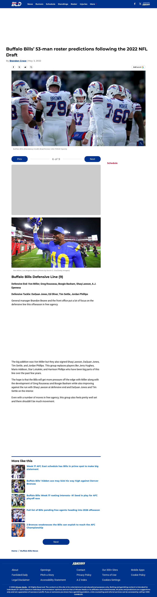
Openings (45, 569)
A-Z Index (82, 579)
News (30, 4)
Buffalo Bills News (29, 551)
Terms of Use (109, 574)
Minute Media (21, 587)
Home (14, 551)
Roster (74, 4)
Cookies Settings (111, 579)
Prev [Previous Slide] (19, 159)
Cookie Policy (138, 574)
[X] (140, 4)
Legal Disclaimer (21, 579)
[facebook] (134, 4)
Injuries (83, 4)
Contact (81, 569)
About (15, 569)
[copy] (31, 67)
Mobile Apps (137, 569)
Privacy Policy (84, 574)
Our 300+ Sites (110, 569)
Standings (63, 4)
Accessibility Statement (53, 579)
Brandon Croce (18, 61)
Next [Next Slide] (92, 159)
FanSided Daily (20, 574)
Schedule (50, 4)
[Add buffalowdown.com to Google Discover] (138, 67)
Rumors (39, 4)
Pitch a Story (47, 574)
